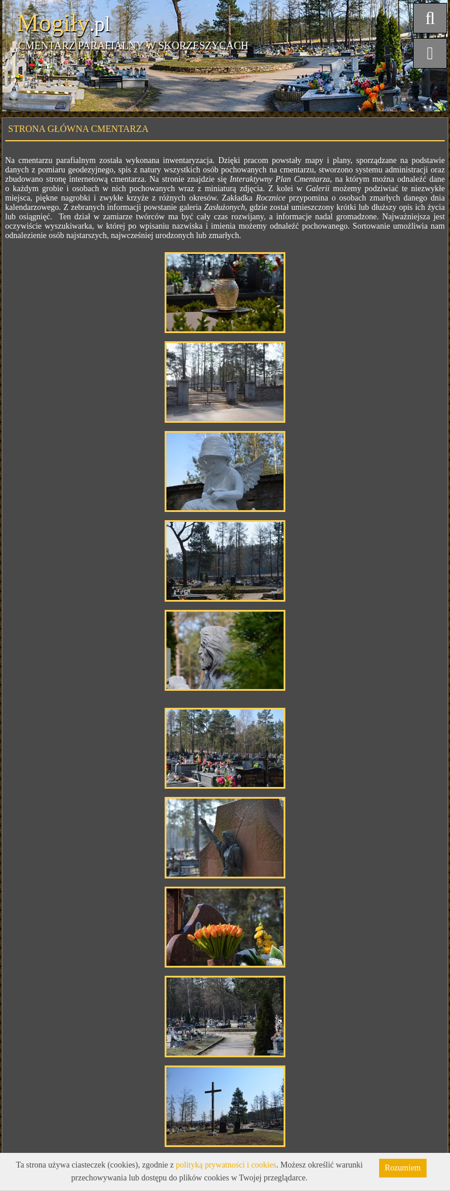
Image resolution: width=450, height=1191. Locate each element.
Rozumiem (403, 1167)
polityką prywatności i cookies (226, 1165)
